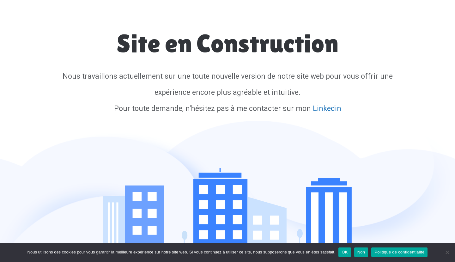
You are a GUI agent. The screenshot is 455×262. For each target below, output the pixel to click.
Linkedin (327, 108)
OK (345, 252)
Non (361, 252)
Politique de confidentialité (399, 252)
